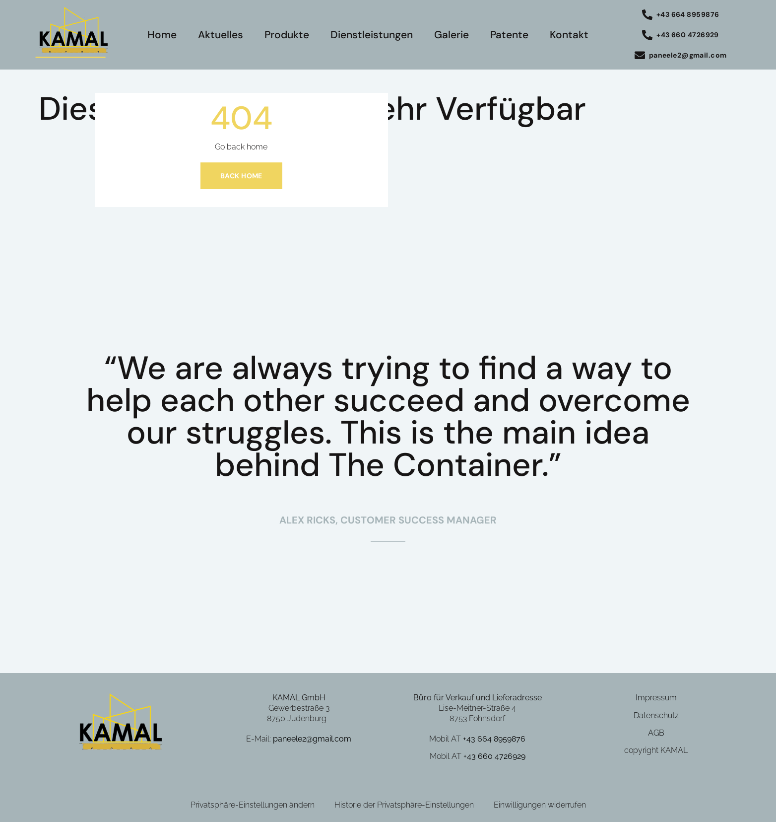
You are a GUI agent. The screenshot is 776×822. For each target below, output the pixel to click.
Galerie (451, 35)
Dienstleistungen (371, 35)
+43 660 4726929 (494, 756)
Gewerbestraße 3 (298, 708)
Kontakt (569, 35)
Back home (241, 175)
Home (162, 35)
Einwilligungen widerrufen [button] (540, 805)
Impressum (656, 697)
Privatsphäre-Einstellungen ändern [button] (253, 805)
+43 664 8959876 (494, 739)
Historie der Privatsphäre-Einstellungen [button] (404, 805)
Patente (509, 35)
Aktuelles (220, 35)
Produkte (286, 35)
